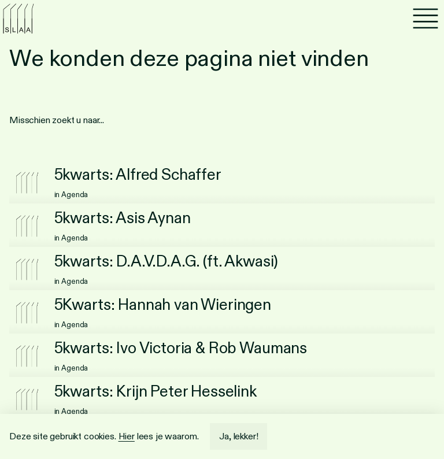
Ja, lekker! (238, 436)
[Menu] (425, 18)
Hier (127, 436)
